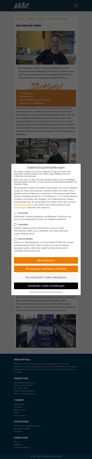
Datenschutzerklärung (24, 202)
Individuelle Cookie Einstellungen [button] (46, 283)
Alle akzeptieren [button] (46, 258)
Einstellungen (20, 205)
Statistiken (22, 222)
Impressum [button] (59, 290)
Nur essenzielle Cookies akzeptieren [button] (46, 275)
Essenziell (21, 211)
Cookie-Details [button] (34, 290)
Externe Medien (24, 237)
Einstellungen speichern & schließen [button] (46, 266)
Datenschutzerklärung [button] (47, 290)
